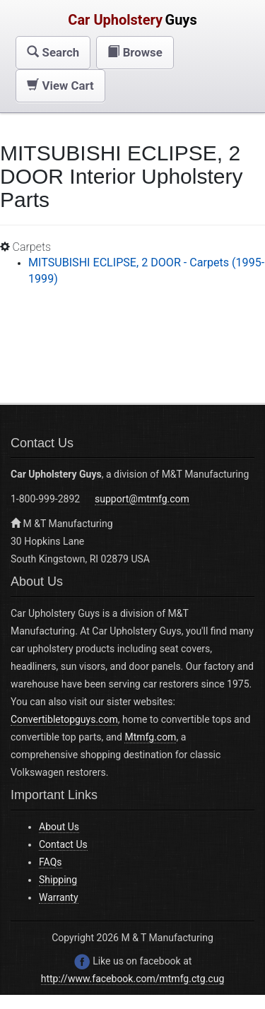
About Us (59, 826)
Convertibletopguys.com (64, 719)
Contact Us (63, 844)
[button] (53, 52)
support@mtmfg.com (142, 499)
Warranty (58, 897)
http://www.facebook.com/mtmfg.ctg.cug (133, 978)
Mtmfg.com (150, 737)
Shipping (58, 879)
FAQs (50, 862)
